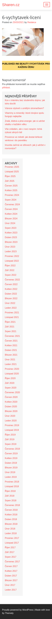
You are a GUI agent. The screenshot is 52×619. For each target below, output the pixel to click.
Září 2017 (9, 552)
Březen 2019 (11, 467)
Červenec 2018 (12, 505)
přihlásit (6, 87)
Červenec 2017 (12, 561)
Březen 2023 (11, 242)
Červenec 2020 (12, 392)
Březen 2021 (11, 355)
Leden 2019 (11, 477)
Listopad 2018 (12, 486)
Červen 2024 (11, 209)
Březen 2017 (11, 580)
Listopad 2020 (12, 373)
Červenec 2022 (12, 279)
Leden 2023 (11, 251)
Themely (9, 613)
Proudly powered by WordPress (17, 610)
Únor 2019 (10, 472)
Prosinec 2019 (12, 425)
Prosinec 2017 (12, 538)
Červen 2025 (11, 185)
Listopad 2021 (12, 317)
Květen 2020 (11, 402)
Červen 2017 (11, 566)
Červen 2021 (11, 341)
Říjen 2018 (10, 491)
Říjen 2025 (10, 176)
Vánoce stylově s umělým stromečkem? (24, 108)
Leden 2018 (11, 533)
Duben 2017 (11, 575)
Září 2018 (9, 496)
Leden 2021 (11, 364)
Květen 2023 (11, 232)
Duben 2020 (11, 406)
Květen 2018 (11, 514)
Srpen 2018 (10, 500)
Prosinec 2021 (12, 312)
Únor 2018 (10, 529)
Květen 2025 (11, 190)
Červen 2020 (11, 397)
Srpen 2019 (10, 444)
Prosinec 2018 (12, 482)
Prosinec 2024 (12, 195)
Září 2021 (9, 326)
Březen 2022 (11, 298)
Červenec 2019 (12, 449)
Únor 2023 (10, 247)
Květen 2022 (11, 289)
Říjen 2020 (10, 378)
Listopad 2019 (12, 430)
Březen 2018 (11, 524)
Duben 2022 (11, 294)
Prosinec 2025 (12, 167)
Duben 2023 (11, 237)
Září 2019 (9, 439)
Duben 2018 (11, 519)
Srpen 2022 (10, 275)
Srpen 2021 (10, 331)
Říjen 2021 (10, 322)
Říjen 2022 (10, 265)
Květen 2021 (11, 345)
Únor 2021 (10, 359)
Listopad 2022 (12, 261)
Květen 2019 (11, 458)
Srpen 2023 (10, 228)
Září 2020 (9, 383)
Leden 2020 (11, 420)
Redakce (31, 22)
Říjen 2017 (10, 547)
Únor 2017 (10, 585)
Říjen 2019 (10, 435)
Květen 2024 (11, 214)
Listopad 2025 (12, 171)
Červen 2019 (11, 453)
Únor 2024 (10, 223)
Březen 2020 (11, 411)
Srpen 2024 (10, 200)
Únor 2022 (10, 303)
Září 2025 (9, 181)
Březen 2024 (11, 218)
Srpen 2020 (10, 388)
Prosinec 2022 (12, 256)
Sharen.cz (11, 5)
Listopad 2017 (12, 543)
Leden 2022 (11, 308)
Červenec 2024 (12, 204)
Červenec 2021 (12, 336)
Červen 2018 (11, 510)
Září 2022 (9, 270)
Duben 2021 (11, 350)
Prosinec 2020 (12, 369)
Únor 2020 (10, 416)
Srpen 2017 (10, 557)
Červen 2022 (11, 284)
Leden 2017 (11, 590)
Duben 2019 (11, 463)
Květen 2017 (11, 571)
